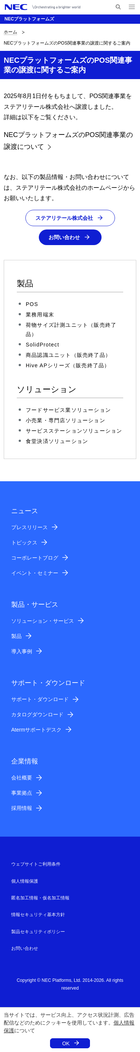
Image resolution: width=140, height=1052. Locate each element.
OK (65, 1043)
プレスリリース (29, 527)
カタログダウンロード (37, 714)
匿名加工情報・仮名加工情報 (40, 897)
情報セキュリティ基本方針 (38, 914)
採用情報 (21, 808)
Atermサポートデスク (36, 730)
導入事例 (21, 651)
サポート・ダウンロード (40, 699)
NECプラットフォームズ (29, 19)
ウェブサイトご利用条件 (35, 864)
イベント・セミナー (34, 573)
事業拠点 (21, 793)
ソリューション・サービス (42, 621)
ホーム (10, 32)
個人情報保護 (24, 881)
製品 (16, 636)
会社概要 (21, 778)
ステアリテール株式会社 (64, 218)
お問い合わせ (64, 237)
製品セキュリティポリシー (38, 931)
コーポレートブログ (34, 558)
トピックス (24, 542)
